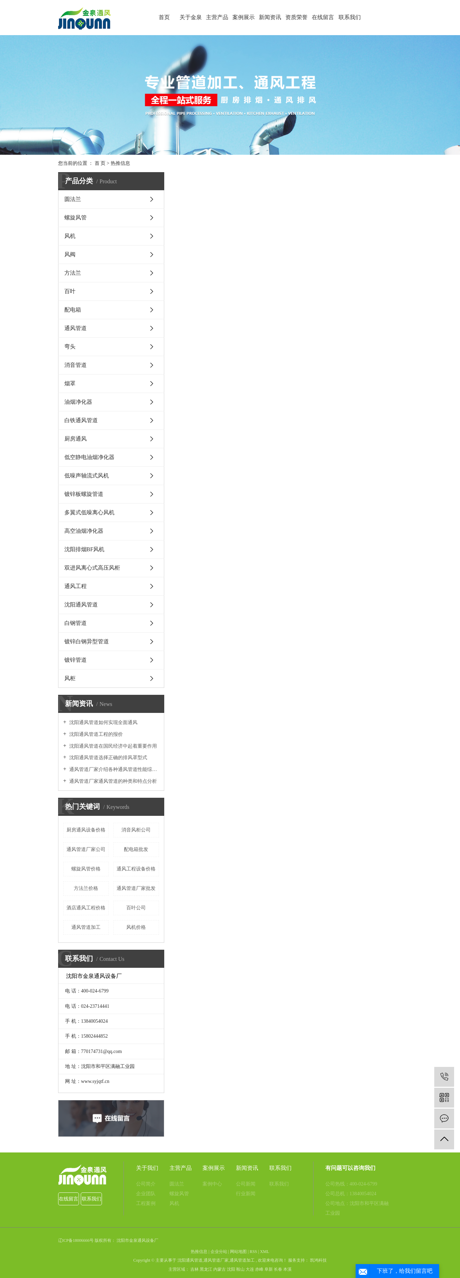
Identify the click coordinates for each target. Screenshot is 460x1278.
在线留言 (323, 17)
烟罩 (70, 383)
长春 (278, 1269)
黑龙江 (206, 1269)
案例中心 (212, 1184)
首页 (164, 17)
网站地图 (238, 1251)
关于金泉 (191, 17)
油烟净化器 (78, 402)
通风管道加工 (86, 927)
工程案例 (146, 1203)
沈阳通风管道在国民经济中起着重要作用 (112, 746)
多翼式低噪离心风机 (89, 512)
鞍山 (240, 1269)
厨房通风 (75, 439)
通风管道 (75, 328)
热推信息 (120, 163)
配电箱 (72, 310)
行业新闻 (245, 1193)
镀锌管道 (75, 660)
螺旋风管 (75, 217)
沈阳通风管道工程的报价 (95, 734)
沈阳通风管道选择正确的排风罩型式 (108, 757)
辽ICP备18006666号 (76, 1240)
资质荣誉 (296, 17)
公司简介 (146, 1184)
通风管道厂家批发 (136, 888)
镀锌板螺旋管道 (83, 494)
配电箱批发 (136, 849)
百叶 (70, 291)
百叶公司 (136, 907)
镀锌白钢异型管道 (86, 641)
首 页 (100, 163)
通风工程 (75, 586)
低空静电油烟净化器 (89, 457)
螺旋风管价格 (86, 868)
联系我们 (350, 17)
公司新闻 (245, 1184)
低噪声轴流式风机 (86, 476)
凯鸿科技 (318, 1260)
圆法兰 (72, 199)
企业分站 (219, 1251)
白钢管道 (75, 623)
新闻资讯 (270, 17)
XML (264, 1251)
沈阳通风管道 (81, 605)
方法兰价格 (86, 888)
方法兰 (72, 273)
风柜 (70, 678)
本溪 (287, 1269)
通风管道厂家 (216, 1260)
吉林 (194, 1269)
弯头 (70, 346)
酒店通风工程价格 (85, 907)
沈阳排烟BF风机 (84, 549)
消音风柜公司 (136, 830)
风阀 (70, 254)
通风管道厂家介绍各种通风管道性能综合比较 (113, 769)
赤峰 (259, 1269)
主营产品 (217, 17)
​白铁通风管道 (81, 420)
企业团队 (146, 1193)
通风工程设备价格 (136, 868)
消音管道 (75, 365)
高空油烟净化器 (83, 531)
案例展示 (243, 17)
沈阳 (231, 1269)
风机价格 (136, 927)
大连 (250, 1269)
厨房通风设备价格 (85, 830)
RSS (253, 1251)
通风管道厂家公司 (85, 849)
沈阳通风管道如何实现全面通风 (103, 722)
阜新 (268, 1269)
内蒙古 (219, 1269)
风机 (70, 236)
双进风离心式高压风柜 (92, 568)
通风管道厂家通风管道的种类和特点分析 (112, 781)
